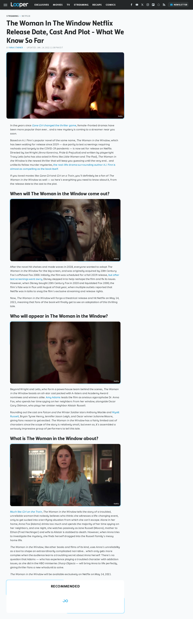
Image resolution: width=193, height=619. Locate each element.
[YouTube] (136, 5)
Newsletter (178, 4)
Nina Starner (16, 47)
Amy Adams (53, 397)
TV (68, 4)
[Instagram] (147, 5)
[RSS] (164, 5)
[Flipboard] (153, 5)
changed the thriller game (54, 125)
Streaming (81, 4)
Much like (26, 512)
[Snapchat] (158, 5)
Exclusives (42, 4)
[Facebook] (131, 5)
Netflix (26, 16)
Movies (58, 4)
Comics (111, 4)
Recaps (97, 4)
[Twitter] (142, 5)
